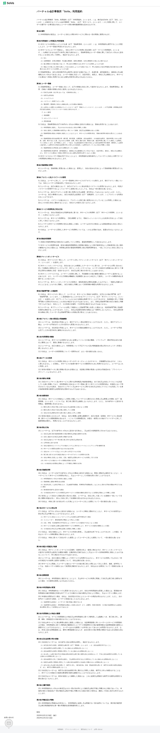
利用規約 (60, 729)
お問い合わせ (98, 729)
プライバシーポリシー (72, 729)
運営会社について (86, 729)
